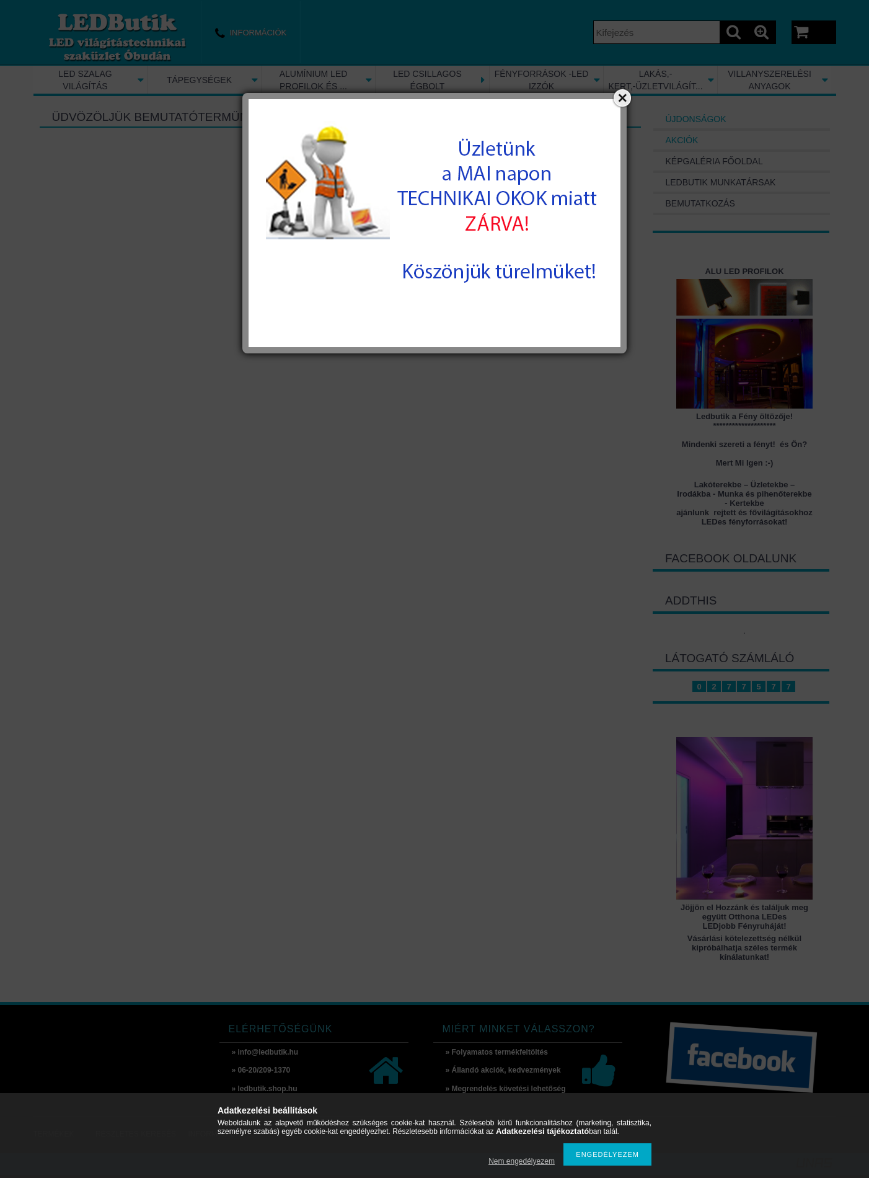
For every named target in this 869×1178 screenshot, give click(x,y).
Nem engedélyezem (521, 1161)
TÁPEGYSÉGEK (199, 80)
